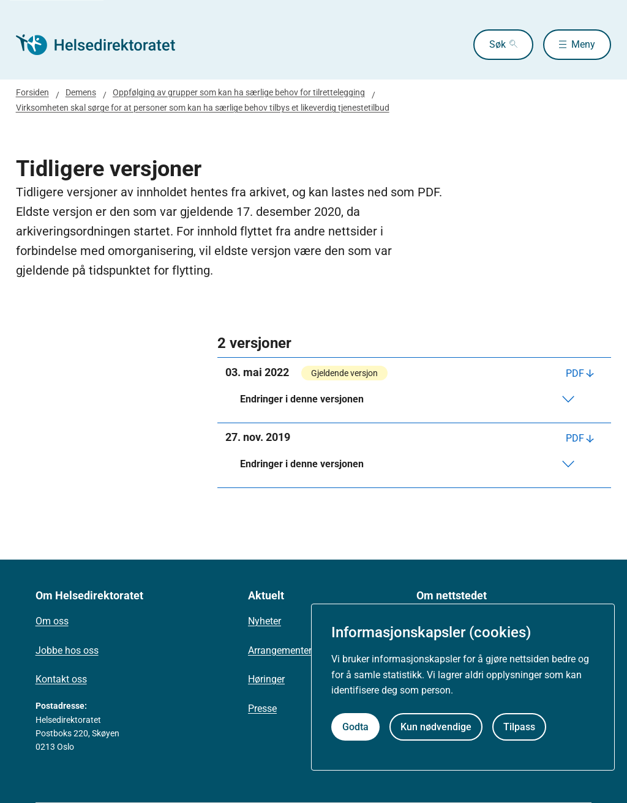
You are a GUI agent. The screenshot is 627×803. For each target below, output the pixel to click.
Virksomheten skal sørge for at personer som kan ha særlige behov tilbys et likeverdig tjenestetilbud (202, 108)
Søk (497, 44)
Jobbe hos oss (67, 650)
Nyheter (264, 621)
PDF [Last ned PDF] (575, 373)
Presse (262, 708)
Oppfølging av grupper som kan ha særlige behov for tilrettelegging (239, 92)
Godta (355, 727)
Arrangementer (280, 650)
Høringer (266, 679)
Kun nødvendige (435, 727)
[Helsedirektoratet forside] (104, 44)
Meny (583, 44)
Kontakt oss (61, 679)
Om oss (52, 621)
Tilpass (519, 727)
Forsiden (32, 92)
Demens (81, 92)
